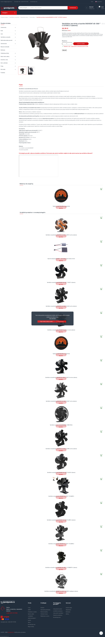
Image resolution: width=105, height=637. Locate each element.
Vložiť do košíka (81, 43)
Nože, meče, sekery (5, 56)
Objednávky (68, 609)
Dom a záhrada (4, 63)
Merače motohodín (5, 46)
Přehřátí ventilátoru (57, 615)
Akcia (29, 622)
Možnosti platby (44, 612)
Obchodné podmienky (45, 609)
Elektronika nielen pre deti (6, 40)
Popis (21, 85)
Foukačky (3, 72)
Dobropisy (68, 612)
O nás (29, 607)
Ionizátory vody (4, 59)
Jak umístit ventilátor (58, 613)
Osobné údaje (69, 607)
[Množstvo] (67, 43)
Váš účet (68, 603)
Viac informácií (52, 318)
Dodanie (42, 607)
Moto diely (3, 69)
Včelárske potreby (5, 53)
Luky (2, 34)
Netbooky (3, 50)
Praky (2, 66)
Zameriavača (4, 43)
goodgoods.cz (11, 632)
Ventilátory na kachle (5, 37)
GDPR (29, 609)
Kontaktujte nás (33, 1)
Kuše (2, 30)
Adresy (67, 614)
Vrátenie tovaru (44, 614)
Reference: (64, 30)
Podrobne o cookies (32, 612)
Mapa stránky (31, 626)
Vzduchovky (3, 27)
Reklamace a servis (45, 616)
